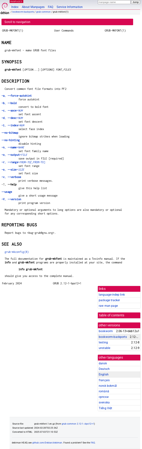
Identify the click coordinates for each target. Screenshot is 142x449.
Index (14, 7)
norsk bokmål (108, 386)
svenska (104, 402)
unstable (104, 348)
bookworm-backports (23, 12)
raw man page (108, 305)
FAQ (50, 7)
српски (104, 397)
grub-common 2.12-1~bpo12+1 (78, 424)
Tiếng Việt (105, 408)
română (104, 391)
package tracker (109, 300)
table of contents (111, 315)
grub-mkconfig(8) (17, 251)
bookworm (106, 331)
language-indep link (112, 294)
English (104, 374)
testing (103, 342)
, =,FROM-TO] (23, 162)
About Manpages (33, 7)
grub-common (43, 12)
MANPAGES (16, 1)
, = (12, 110)
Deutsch (104, 369)
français (104, 380)
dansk (103, 363)
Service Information (70, 7)
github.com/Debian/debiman (47, 442)
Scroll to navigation (17, 22)
